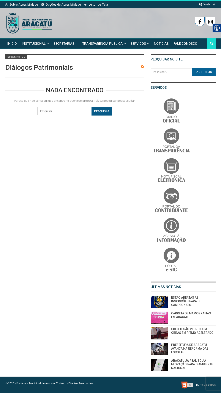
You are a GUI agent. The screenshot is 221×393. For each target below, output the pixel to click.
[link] (29, 22)
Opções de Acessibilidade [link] (61, 4)
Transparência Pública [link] (102, 44)
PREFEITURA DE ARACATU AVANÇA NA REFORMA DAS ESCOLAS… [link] (189, 348)
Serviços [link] (138, 44)
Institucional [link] (34, 44)
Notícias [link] (161, 44)
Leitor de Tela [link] (96, 4)
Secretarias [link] (64, 44)
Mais (177, 44)
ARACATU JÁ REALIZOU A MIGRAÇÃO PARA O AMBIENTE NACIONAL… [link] (192, 364)
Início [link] (12, 44)
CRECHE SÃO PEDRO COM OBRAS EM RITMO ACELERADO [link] (192, 330)
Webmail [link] (207, 4)
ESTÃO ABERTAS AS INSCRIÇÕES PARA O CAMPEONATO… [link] (185, 301)
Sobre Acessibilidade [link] (21, 4)
